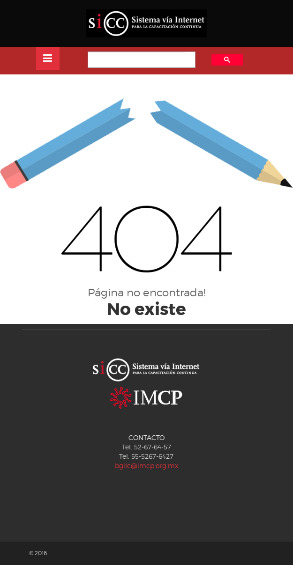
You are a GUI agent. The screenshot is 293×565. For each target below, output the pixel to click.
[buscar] (136, 60)
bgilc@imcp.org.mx (146, 466)
